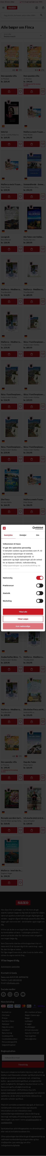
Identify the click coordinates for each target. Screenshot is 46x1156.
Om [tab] (37, 535)
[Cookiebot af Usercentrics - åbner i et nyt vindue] (32, 528)
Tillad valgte (23, 619)
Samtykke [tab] (8, 535)
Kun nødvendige (23, 626)
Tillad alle (23, 612)
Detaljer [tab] (23, 535)
